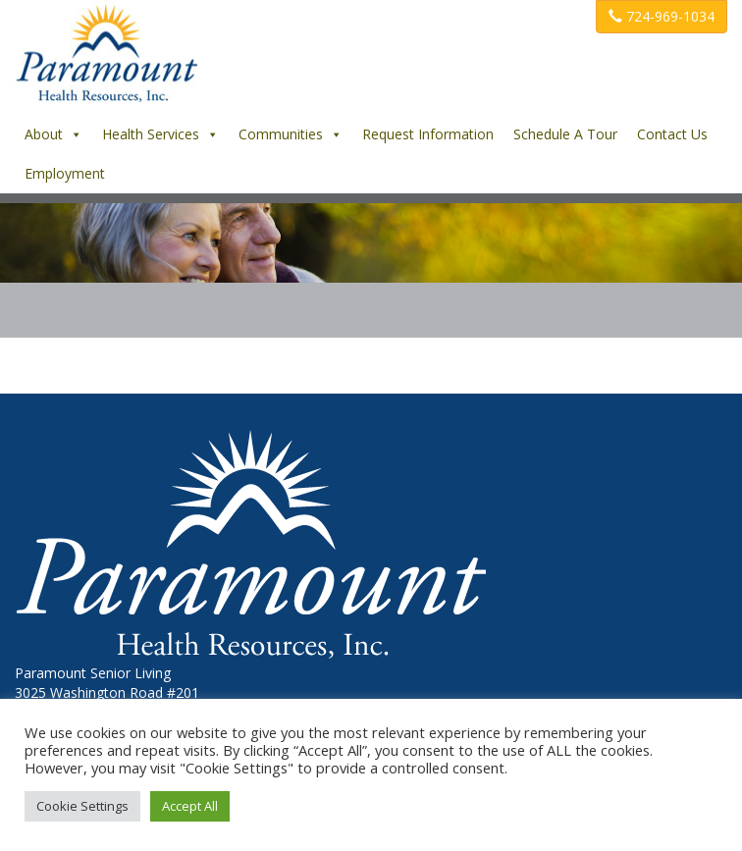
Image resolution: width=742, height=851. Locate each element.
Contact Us (672, 134)
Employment (65, 173)
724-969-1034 (662, 16)
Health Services (160, 134)
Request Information (428, 134)
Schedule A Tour (565, 134)
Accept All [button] (190, 806)
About (53, 134)
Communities (290, 134)
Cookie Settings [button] (82, 806)
